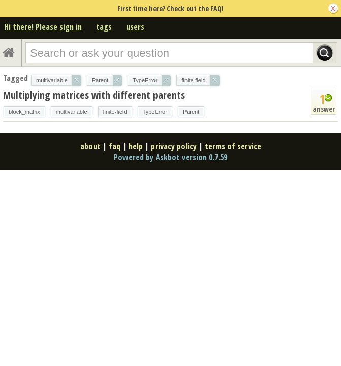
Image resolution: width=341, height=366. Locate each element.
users (135, 27)
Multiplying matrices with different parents (94, 95)
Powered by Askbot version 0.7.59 (170, 157)
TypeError (155, 112)
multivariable (71, 112)
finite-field (115, 112)
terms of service (233, 146)
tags (104, 27)
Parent (191, 112)
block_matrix (24, 112)
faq (114, 146)
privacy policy (174, 146)
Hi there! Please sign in (43, 27)
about (90, 146)
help (136, 146)
